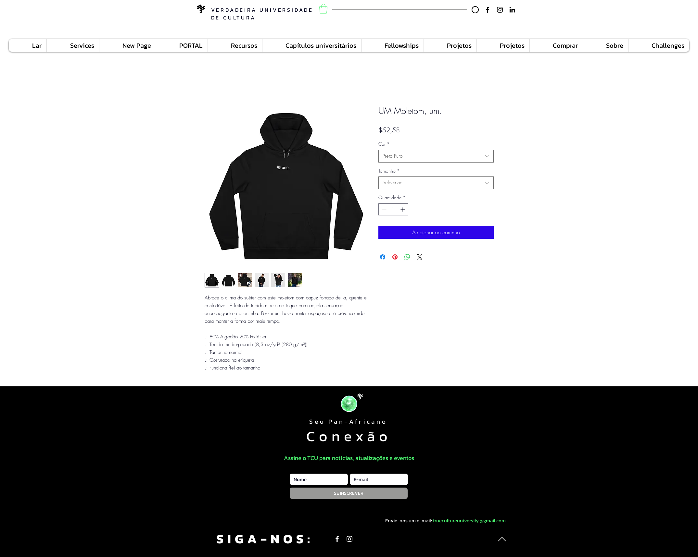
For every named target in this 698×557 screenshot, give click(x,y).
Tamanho (389, 171)
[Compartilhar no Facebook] (383, 257)
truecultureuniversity (456, 520)
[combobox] (436, 156)
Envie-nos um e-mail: (408, 520)
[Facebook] (487, 10)
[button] (323, 9)
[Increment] (403, 209)
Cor (384, 144)
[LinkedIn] (512, 10)
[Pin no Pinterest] (395, 257)
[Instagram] (500, 10)
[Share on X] (420, 257)
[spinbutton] (393, 209)
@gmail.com (493, 520)
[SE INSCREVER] (349, 493)
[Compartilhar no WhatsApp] (407, 257)
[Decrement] (383, 209)
